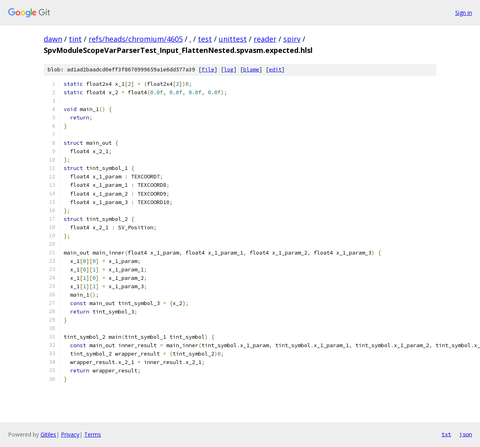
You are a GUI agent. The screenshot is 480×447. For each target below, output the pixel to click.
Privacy (70, 434)
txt (446, 434)
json (465, 434)
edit (275, 69)
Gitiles (48, 434)
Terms (92, 434)
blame (251, 69)
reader (265, 39)
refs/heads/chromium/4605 (136, 39)
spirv (292, 39)
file (208, 69)
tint (75, 39)
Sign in (463, 12)
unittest (233, 39)
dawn (53, 39)
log (229, 69)
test (205, 39)
